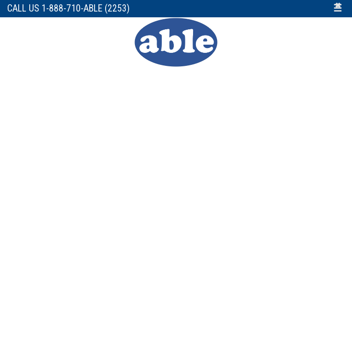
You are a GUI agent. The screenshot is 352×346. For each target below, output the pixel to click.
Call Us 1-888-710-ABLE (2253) (68, 8)
